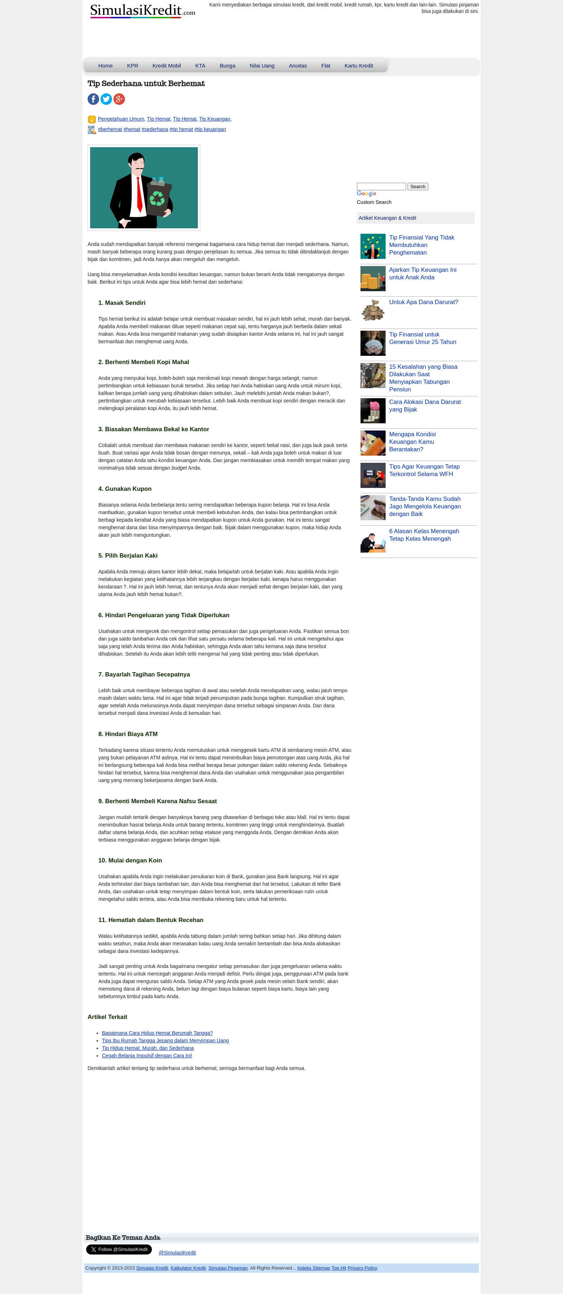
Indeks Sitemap (313, 1268)
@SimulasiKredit (177, 1253)
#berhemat (110, 129)
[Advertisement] (218, 1155)
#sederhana (154, 129)
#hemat (132, 129)
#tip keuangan (210, 129)
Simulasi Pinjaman (227, 1268)
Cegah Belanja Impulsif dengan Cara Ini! (147, 1055)
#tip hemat (181, 129)
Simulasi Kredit (152, 1268)
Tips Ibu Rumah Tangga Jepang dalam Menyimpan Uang (165, 1040)
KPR (132, 65)
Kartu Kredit (359, 65)
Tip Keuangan (215, 119)
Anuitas (298, 65)
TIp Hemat (158, 119)
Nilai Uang (262, 65)
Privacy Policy (362, 1268)
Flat (325, 65)
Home (105, 65)
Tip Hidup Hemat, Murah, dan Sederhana (148, 1048)
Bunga (227, 65)
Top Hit (338, 1268)
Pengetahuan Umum (121, 119)
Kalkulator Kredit (188, 1268)
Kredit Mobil (167, 65)
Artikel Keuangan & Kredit (387, 218)
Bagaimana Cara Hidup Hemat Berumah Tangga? (157, 1033)
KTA (200, 65)
